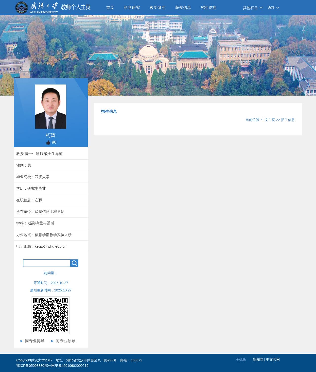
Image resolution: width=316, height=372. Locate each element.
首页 (110, 7)
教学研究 (157, 7)
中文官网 (273, 359)
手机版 (241, 359)
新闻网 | (259, 359)
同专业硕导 (65, 341)
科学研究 (132, 7)
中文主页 (268, 120)
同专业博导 (35, 341)
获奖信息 (183, 7)
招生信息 (209, 7)
